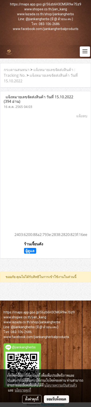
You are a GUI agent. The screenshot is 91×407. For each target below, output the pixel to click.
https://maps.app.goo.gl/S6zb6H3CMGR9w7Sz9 (45, 4)
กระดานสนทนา (16, 69)
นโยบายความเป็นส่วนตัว (60, 385)
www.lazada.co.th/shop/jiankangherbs (45, 14)
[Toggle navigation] (85, 51)
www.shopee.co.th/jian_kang (45, 9)
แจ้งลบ (81, 115)
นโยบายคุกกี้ (23, 390)
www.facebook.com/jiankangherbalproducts (45, 29)
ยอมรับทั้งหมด (56, 399)
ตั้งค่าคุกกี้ (31, 399)
